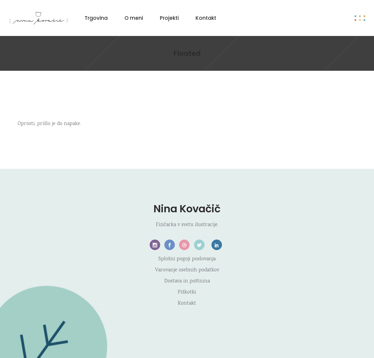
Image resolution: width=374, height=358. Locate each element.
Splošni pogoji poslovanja (187, 259)
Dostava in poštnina (187, 281)
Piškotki (187, 292)
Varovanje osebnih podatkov (187, 270)
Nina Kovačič (187, 208)
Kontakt (187, 303)
